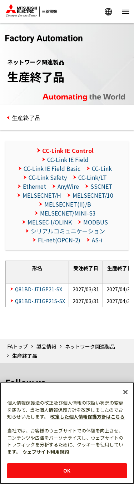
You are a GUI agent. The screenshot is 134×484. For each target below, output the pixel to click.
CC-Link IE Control (68, 150)
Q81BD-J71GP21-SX (38, 289)
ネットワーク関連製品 (90, 346)
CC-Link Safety (48, 177)
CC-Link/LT (92, 177)
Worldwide (108, 11)
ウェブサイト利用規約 (46, 451)
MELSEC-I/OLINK (50, 222)
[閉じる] (125, 392)
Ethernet (34, 186)
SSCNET (101, 186)
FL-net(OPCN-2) (59, 240)
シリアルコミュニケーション (68, 231)
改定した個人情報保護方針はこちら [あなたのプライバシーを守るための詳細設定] (87, 416)
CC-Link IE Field (68, 159)
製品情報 (46, 346)
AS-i (97, 240)
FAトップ (17, 346)
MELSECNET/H (42, 195)
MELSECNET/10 (93, 195)
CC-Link (102, 168)
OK (66, 470)
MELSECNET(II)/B (67, 204)
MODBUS (95, 222)
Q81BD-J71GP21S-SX (40, 301)
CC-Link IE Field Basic (52, 168)
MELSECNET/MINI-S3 (68, 213)
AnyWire (68, 186)
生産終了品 (26, 117)
